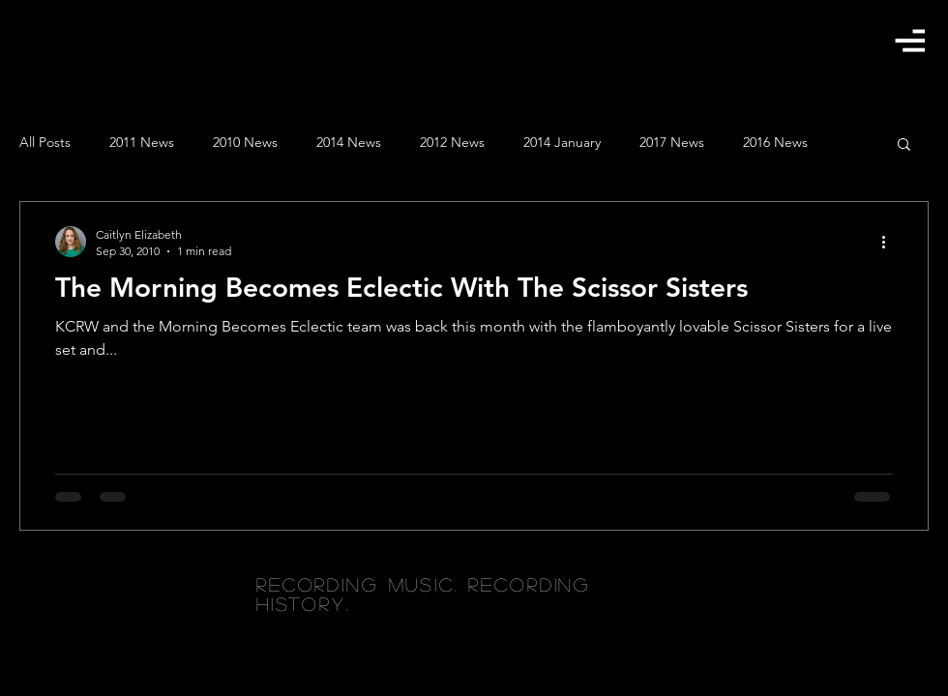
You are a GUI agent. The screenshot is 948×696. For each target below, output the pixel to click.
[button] (910, 40)
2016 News (775, 142)
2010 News (245, 142)
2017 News (671, 142)
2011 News (141, 142)
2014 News (348, 142)
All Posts (45, 142)
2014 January (562, 142)
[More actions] (890, 241)
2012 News (452, 142)
